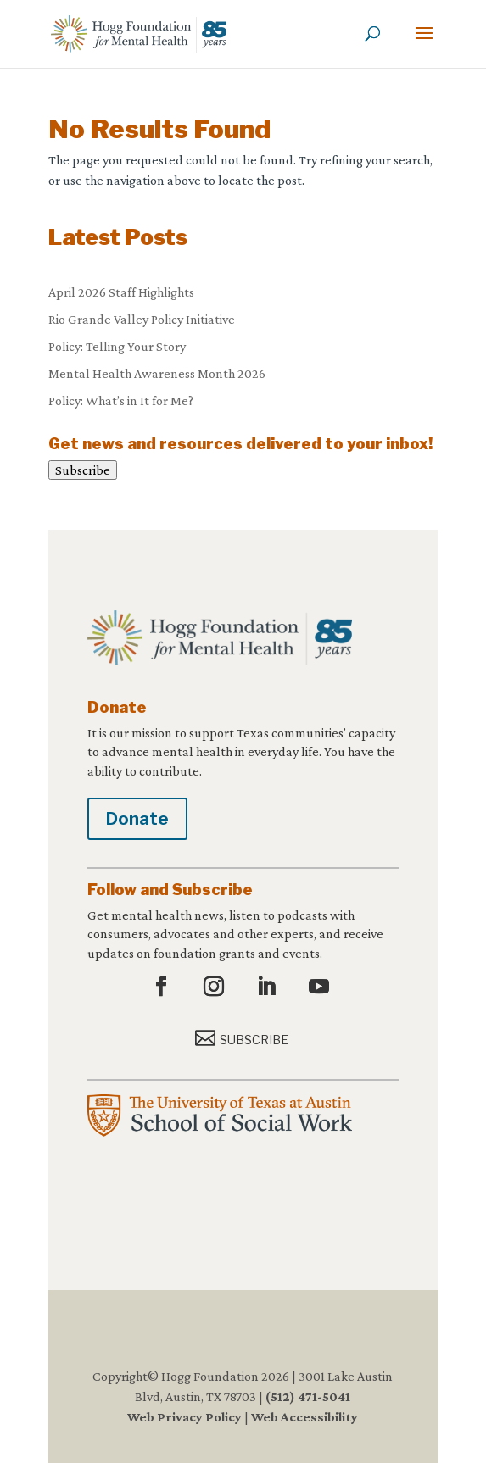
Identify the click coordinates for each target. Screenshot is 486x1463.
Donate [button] (137, 819)
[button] (424, 44)
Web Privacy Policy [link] (184, 1417)
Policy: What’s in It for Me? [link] (120, 400)
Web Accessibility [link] (304, 1417)
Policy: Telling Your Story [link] (117, 346)
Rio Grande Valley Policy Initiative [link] (141, 319)
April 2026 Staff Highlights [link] (121, 292)
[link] (138, 33)
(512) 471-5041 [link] (307, 1396)
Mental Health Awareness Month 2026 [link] (156, 373)
